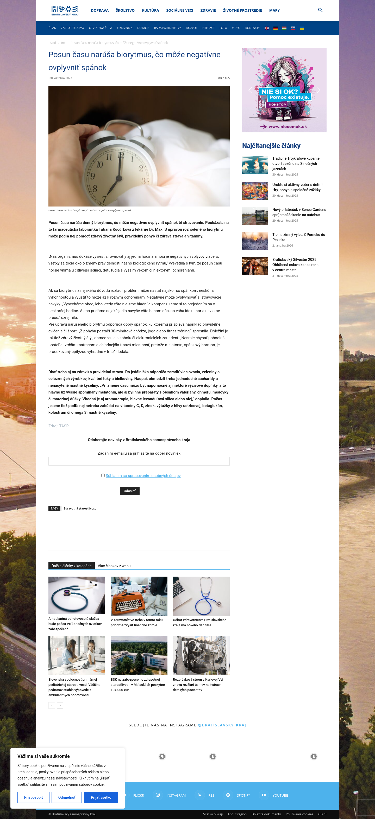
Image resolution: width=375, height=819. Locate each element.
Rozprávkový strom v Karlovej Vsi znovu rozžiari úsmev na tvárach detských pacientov (198, 685)
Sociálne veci (179, 10)
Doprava (100, 10)
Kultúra (150, 10)
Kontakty (252, 28)
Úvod (52, 43)
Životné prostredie (242, 10)
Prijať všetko (101, 797)
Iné (63, 43)
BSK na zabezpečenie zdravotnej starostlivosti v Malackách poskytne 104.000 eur (138, 685)
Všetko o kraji (213, 814)
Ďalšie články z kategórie (72, 566)
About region (237, 814)
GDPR (322, 814)
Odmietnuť (67, 797)
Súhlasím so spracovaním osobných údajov (143, 475)
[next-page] (60, 705)
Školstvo (125, 10)
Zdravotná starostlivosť (80, 508)
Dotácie (143, 28)
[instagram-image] (162, 756)
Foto (223, 28)
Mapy (274, 10)
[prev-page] (51, 705)
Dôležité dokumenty (266, 814)
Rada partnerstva (168, 28)
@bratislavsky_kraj (222, 724)
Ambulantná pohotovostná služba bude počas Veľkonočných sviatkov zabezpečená (75, 624)
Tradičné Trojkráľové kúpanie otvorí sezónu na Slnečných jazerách (296, 163)
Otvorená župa (100, 28)
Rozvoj (191, 28)
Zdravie (208, 10)
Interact (208, 28)
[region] (67, 778)
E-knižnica (124, 28)
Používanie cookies (299, 814)
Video (236, 28)
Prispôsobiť (33, 797)
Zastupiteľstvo (72, 28)
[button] (320, 10)
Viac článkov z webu (114, 566)
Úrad (52, 28)
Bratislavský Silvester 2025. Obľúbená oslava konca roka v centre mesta (295, 264)
